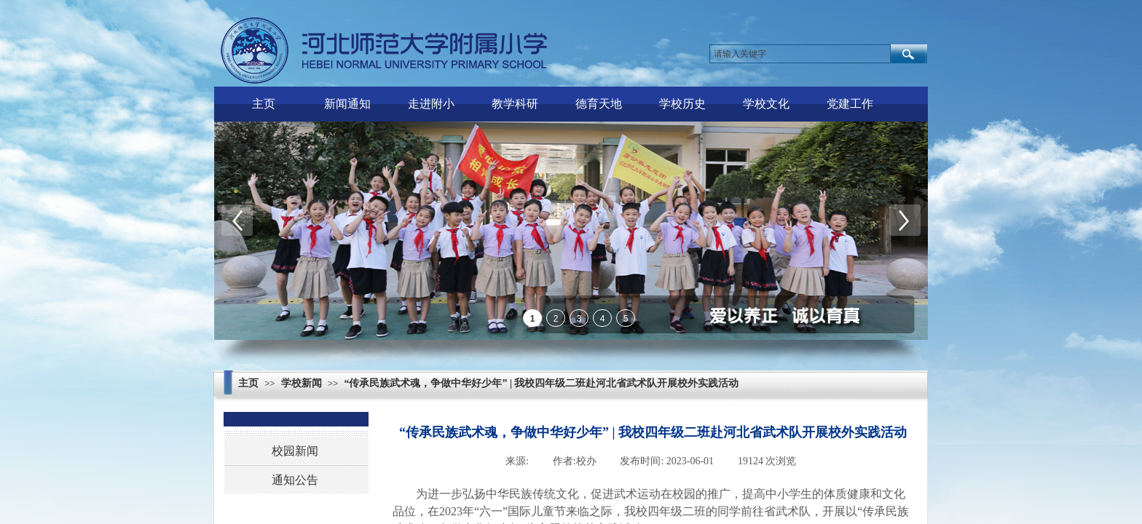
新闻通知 (347, 104)
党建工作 (850, 104)
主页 (263, 104)
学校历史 (682, 104)
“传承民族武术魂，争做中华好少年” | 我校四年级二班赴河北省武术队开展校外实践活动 (541, 383)
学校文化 (766, 104)
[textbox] (800, 53)
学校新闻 (301, 383)
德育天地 (598, 104)
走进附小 (431, 104)
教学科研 (515, 104)
